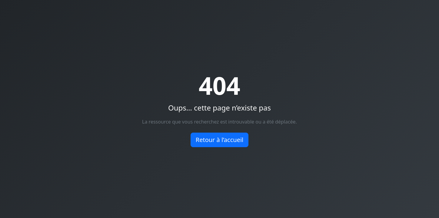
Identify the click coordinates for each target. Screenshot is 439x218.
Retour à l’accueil (220, 140)
